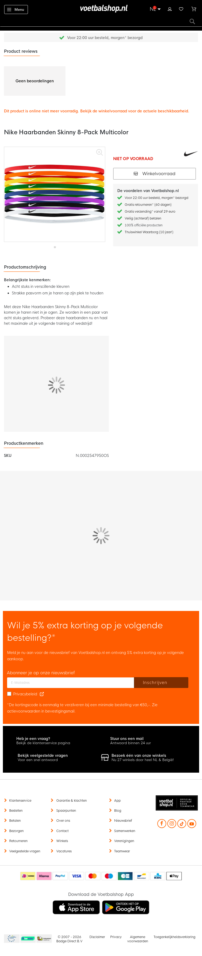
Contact (62, 831)
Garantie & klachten (71, 801)
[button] (54, 245)
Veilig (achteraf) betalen (143, 218)
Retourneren (18, 841)
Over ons (63, 821)
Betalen (15, 821)
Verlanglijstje (181, 8)
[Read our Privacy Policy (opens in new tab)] (42, 694)
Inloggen (169, 8)
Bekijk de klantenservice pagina (43, 743)
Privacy (116, 937)
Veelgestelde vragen (24, 851)
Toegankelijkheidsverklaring (174, 937)
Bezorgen (16, 831)
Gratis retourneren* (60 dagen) (148, 205)
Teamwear (122, 851)
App (117, 801)
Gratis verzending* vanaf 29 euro (150, 211)
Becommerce (28, 938)
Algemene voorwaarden (137, 939)
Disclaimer (97, 937)
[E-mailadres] (70, 682)
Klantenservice (20, 801)
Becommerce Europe (11, 938)
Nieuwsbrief (123, 821)
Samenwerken (124, 831)
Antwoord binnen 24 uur (130, 743)
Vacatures (64, 851)
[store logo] (101, 9)
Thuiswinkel (44, 938)
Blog (117, 811)
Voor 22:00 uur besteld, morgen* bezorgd (105, 37)
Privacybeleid (25, 694)
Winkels (62, 841)
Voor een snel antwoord (38, 760)
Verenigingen (124, 841)
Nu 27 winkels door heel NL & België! (143, 760)
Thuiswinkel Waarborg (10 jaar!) (149, 232)
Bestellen (16, 811)
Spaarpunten (66, 811)
